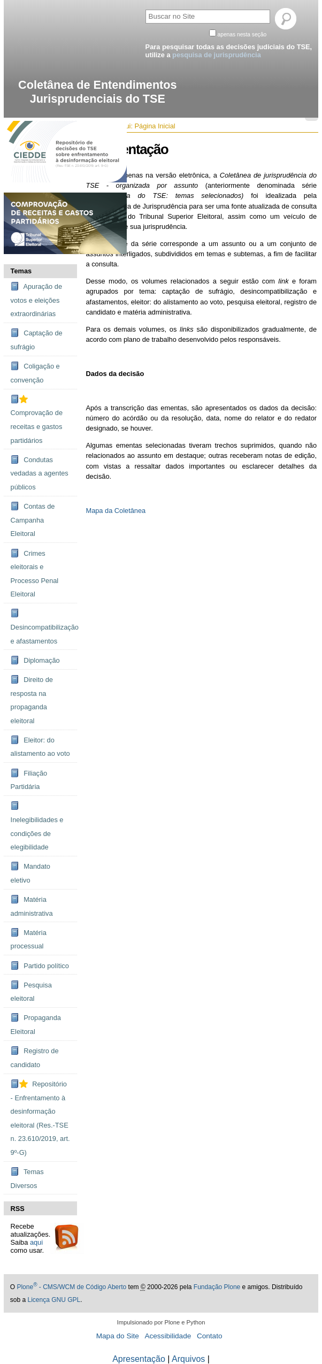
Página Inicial (155, 126)
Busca (144, 7)
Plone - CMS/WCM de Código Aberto (71, 1287)
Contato (210, 1336)
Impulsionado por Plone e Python (161, 1322)
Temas (21, 271)
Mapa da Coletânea (115, 511)
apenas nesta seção (242, 34)
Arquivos (188, 1358)
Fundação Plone (217, 1287)
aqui (36, 1242)
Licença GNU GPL (53, 1300)
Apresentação (138, 1358)
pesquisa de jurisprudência (216, 55)
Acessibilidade (167, 1336)
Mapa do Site (117, 1336)
